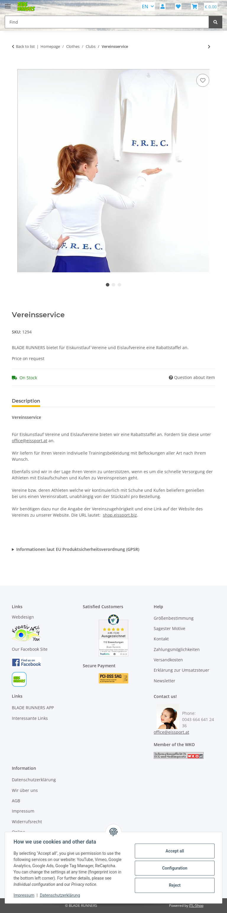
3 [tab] (119, 285)
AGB (16, 800)
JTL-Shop (196, 905)
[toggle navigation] (8, 3)
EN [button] (145, 6)
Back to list (25, 46)
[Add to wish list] (202, 80)
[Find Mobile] (107, 22)
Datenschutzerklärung (61, 895)
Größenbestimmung (174, 618)
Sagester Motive (169, 628)
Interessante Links (30, 718)
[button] (162, 6)
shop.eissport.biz (120, 515)
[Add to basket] (16, 66)
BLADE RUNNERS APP (33, 707)
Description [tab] (26, 401)
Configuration (173, 868)
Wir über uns (25, 790)
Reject (174, 885)
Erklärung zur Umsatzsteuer (181, 670)
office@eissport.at (29, 440)
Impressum (24, 895)
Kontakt (161, 639)
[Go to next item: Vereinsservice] (209, 46)
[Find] (215, 22)
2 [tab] (113, 285)
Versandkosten (168, 660)
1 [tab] (107, 285)
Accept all (174, 851)
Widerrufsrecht (27, 821)
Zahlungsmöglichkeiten (177, 649)
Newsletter (164, 680)
